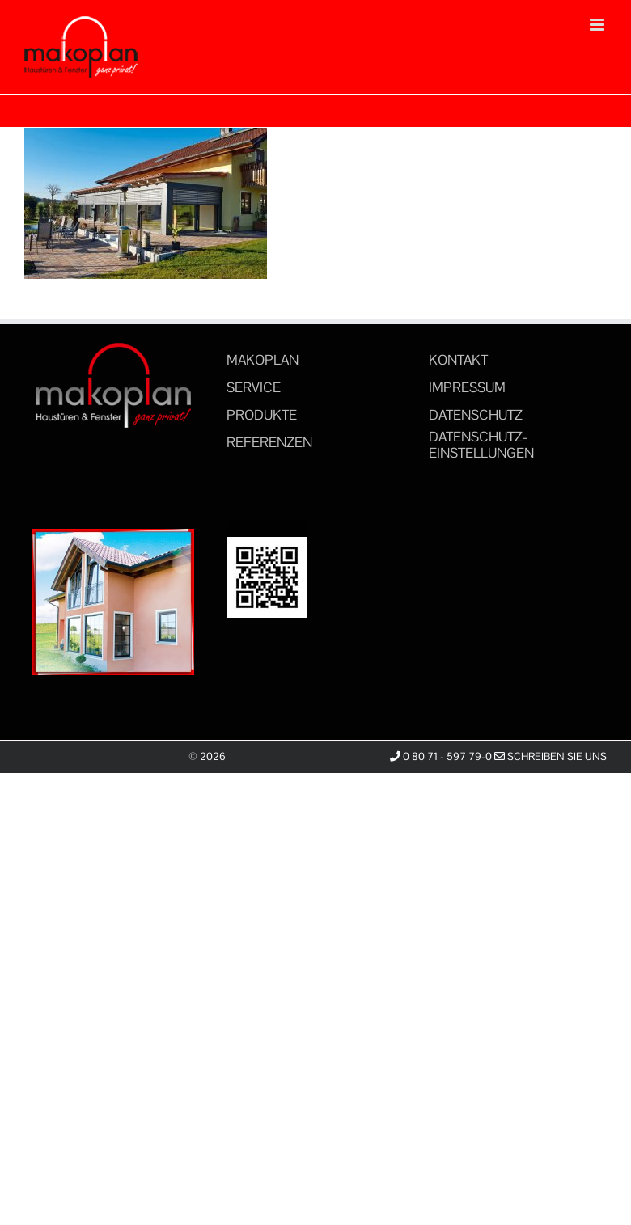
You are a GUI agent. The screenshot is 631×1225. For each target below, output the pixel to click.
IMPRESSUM (467, 387)
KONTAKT (458, 360)
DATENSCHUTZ (476, 415)
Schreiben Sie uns (550, 756)
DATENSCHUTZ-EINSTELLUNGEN (481, 445)
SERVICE (254, 387)
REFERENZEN (269, 442)
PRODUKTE (262, 415)
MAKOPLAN (263, 360)
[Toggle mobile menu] (598, 24)
